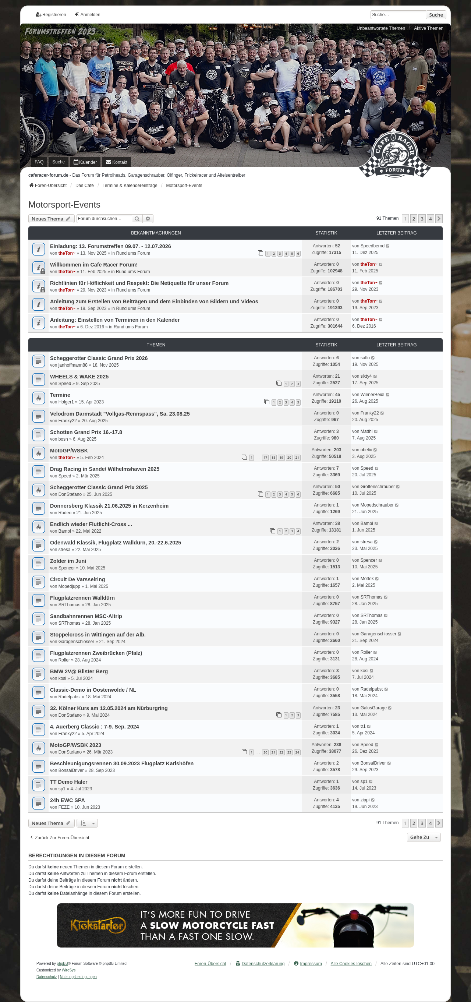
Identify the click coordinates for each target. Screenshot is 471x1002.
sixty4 (366, 376)
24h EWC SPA (67, 800)
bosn (63, 439)
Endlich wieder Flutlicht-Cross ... (91, 524)
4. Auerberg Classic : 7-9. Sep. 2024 (94, 727)
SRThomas (70, 604)
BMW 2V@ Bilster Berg (79, 671)
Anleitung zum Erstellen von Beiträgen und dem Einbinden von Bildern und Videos (154, 301)
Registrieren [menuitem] (51, 14)
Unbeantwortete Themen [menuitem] (381, 28)
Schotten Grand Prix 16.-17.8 (86, 432)
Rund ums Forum (133, 253)
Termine (60, 395)
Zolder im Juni (68, 561)
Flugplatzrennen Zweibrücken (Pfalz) (96, 653)
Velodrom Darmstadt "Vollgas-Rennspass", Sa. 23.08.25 (120, 414)
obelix (366, 449)
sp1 (62, 788)
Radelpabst (70, 696)
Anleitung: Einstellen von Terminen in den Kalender (115, 320)
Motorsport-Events (64, 204)
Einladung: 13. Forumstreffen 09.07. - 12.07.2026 (110, 246)
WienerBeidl (373, 394)
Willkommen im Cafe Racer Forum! (94, 265)
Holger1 (66, 402)
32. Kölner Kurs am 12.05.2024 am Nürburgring (109, 708)
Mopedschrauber (377, 505)
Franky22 (68, 420)
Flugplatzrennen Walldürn (82, 598)
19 (281, 457)
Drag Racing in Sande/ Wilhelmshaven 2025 (104, 469)
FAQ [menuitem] (39, 162)
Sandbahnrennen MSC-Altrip (86, 616)
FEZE (64, 807)
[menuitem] (85, 162)
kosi (62, 678)
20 (289, 457)
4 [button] (430, 218)
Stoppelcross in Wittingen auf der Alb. (98, 635)
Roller (64, 660)
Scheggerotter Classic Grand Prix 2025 (99, 487)
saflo (365, 357)
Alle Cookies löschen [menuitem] (351, 963)
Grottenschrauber (378, 486)
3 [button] (422, 218)
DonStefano (70, 494)
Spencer (67, 568)
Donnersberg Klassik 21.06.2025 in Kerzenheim (109, 506)
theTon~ (67, 253)
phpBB (62, 964)
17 (265, 457)
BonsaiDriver (71, 770)
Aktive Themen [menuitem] (428, 28)
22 (281, 752)
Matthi (367, 431)
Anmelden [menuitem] (87, 14)
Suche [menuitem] (58, 162)
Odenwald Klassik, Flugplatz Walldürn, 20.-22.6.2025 (115, 543)
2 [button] (413, 218)
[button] (439, 218)
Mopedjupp (69, 586)
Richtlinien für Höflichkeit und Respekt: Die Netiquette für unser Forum (139, 283)
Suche (436, 14)
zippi (365, 799)
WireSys (68, 970)
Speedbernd (373, 245)
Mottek (367, 578)
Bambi (65, 531)
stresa (65, 549)
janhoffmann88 (73, 365)
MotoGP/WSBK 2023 (75, 745)
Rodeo (65, 512)
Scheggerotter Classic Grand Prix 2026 (99, 358)
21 (297, 457)
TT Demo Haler (69, 782)
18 (273, 457)
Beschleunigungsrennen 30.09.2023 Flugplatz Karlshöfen (122, 763)
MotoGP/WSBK (69, 451)
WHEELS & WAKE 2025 (79, 377)
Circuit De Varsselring (77, 579)
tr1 (363, 726)
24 (297, 752)
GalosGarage (374, 707)
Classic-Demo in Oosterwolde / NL (93, 690)
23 (289, 752)
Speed (65, 383)
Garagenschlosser (76, 641)
